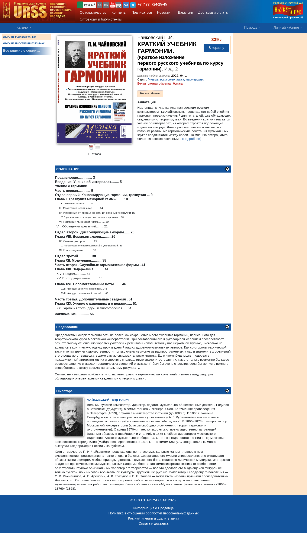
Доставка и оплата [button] (212, 12)
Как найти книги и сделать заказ (153, 518)
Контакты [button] (119, 12)
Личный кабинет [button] (286, 27)
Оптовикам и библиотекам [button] (101, 19)
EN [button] (106, 4)
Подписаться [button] (142, 12)
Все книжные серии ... (21, 50)
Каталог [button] (23, 27)
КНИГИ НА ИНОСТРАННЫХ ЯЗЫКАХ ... (25, 43)
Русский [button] (89, 4)
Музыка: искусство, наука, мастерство (176, 79)
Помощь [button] (250, 27)
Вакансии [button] (184, 12)
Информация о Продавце (153, 508)
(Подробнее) (191, 139)
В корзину (216, 48)
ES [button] (100, 4)
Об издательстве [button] (93, 12)
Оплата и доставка (153, 523)
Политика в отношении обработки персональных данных (153, 513)
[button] (113, 5)
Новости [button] (163, 12)
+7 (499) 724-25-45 (152, 4)
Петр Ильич (108, 399)
